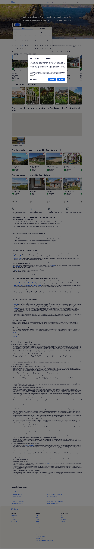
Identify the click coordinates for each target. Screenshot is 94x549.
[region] (47, 69)
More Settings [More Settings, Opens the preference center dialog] (33, 79)
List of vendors (32, 75)
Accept (61, 79)
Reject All (52, 79)
